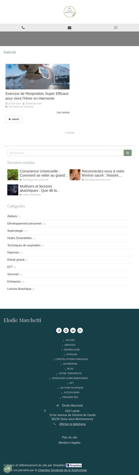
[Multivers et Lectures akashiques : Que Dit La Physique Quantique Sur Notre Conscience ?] (12, 189)
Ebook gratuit (15, 259)
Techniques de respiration (23, 245)
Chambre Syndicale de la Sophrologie (62, 470)
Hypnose (13, 252)
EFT (10, 267)
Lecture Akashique (19, 288)
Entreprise (14, 281)
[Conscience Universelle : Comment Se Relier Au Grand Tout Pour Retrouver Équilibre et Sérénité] (12, 174)
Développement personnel (24, 223)
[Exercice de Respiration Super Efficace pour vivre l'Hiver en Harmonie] (37, 76)
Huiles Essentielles (19, 238)
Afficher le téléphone (72, 424)
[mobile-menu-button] (116, 27)
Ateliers (12, 216)
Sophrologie (15, 230)
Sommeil (13, 274)
